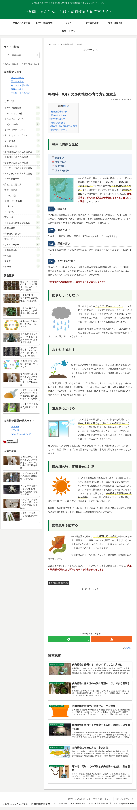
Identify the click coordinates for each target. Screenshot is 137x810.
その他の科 (23, 123)
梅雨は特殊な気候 (58, 111)
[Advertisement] (90, 70)
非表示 (65, 106)
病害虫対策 (21, 227)
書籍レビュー (21, 238)
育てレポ (21, 216)
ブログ (21, 260)
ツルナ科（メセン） (23, 118)
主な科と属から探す (20, 93)
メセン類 (23, 195)
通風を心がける (57, 122)
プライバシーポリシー (102, 799)
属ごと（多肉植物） (21, 107)
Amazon (15, 426)
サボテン (23, 205)
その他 (23, 211)
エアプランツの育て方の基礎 (21, 173)
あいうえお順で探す (20, 85)
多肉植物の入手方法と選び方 (21, 151)
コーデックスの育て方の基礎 (21, 167)
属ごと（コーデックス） (21, 134)
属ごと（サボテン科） (21, 129)
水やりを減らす (57, 119)
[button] (37, 55)
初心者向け (21, 140)
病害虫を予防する (58, 130)
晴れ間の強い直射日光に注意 (63, 126)
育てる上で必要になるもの (21, 222)
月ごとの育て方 (21, 178)
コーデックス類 (23, 200)
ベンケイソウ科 (23, 113)
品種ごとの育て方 (21, 184)
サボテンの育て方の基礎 (21, 162)
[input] (21, 55)
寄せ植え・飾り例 (21, 233)
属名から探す (17, 81)
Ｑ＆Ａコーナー (21, 244)
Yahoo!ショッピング (21, 434)
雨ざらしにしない (58, 115)
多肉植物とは (21, 145)
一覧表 (21, 255)
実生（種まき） (21, 189)
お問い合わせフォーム (124, 799)
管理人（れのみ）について (79, 799)
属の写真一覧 (17, 77)
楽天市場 (15, 430)
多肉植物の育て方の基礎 (59, 583)
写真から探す (17, 89)
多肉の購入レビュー (21, 249)
